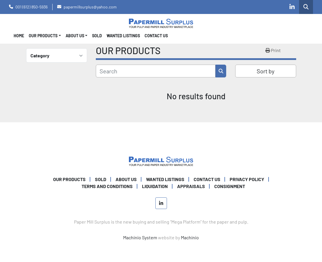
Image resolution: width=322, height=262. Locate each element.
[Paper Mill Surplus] (161, 160)
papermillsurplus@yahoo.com (90, 6)
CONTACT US (156, 35)
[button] (45, 36)
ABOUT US (126, 179)
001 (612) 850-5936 (31, 6)
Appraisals (191, 186)
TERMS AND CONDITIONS (107, 186)
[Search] (156, 71)
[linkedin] (292, 7)
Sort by (265, 71)
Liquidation (155, 186)
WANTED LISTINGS (123, 35)
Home (19, 35)
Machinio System (140, 237)
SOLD (97, 35)
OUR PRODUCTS (43, 35)
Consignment (229, 186)
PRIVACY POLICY (247, 179)
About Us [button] (75, 35)
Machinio (190, 237)
